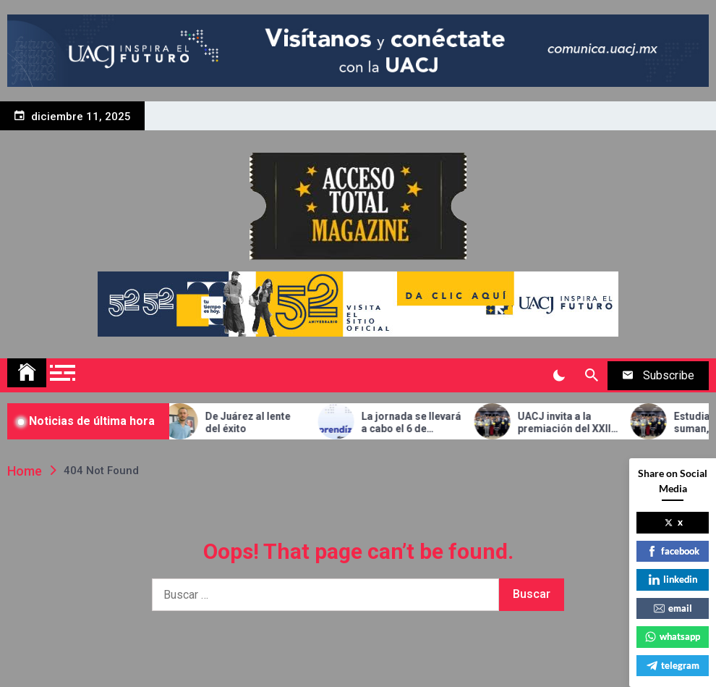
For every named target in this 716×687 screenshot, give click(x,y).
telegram (673, 665)
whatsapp (672, 636)
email (673, 608)
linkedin (673, 579)
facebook (673, 551)
